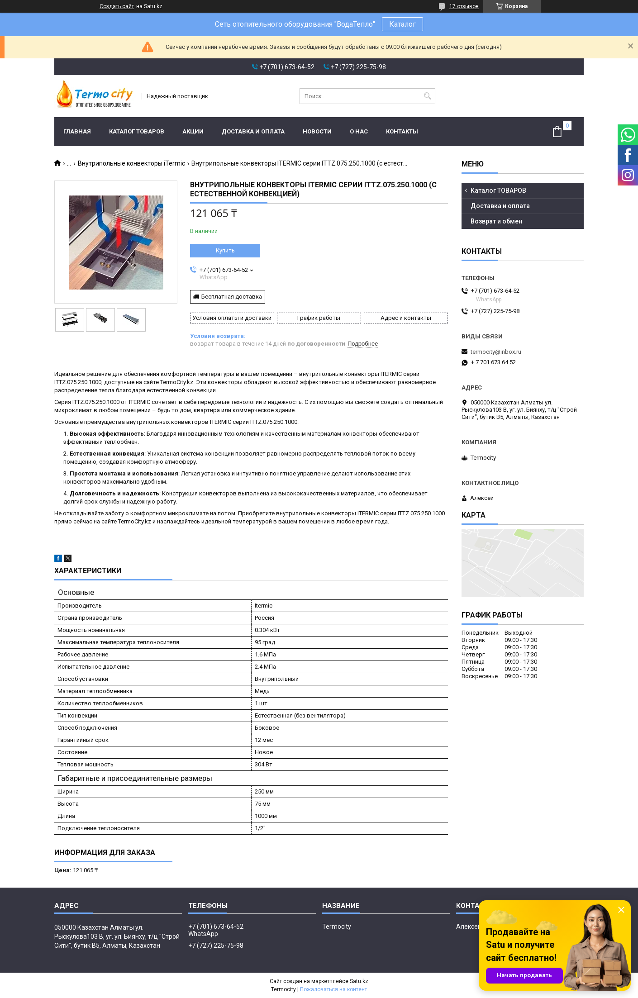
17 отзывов (464, 6)
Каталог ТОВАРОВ (136, 131)
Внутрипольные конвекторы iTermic (131, 163)
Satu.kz (359, 981)
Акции (193, 131)
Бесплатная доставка (231, 296)
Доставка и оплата (253, 131)
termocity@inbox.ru (496, 351)
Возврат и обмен (496, 221)
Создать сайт (117, 6)
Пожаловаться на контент (333, 989)
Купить (225, 250)
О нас (359, 131)
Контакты (402, 131)
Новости (317, 131)
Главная (77, 131)
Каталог (402, 24)
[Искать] (427, 96)
